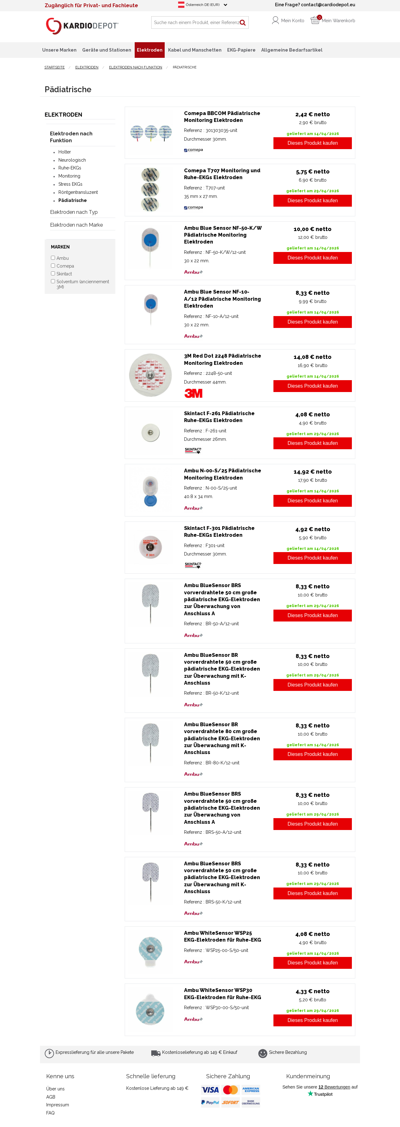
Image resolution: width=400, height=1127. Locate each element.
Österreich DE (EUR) (202, 5)
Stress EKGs (70, 184)
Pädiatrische (72, 200)
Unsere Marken (59, 50)
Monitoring (69, 176)
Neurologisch (72, 160)
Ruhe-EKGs (69, 167)
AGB (50, 1096)
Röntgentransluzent (78, 192)
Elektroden (63, 114)
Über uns (55, 1088)
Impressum (57, 1104)
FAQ (50, 1112)
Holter (64, 151)
